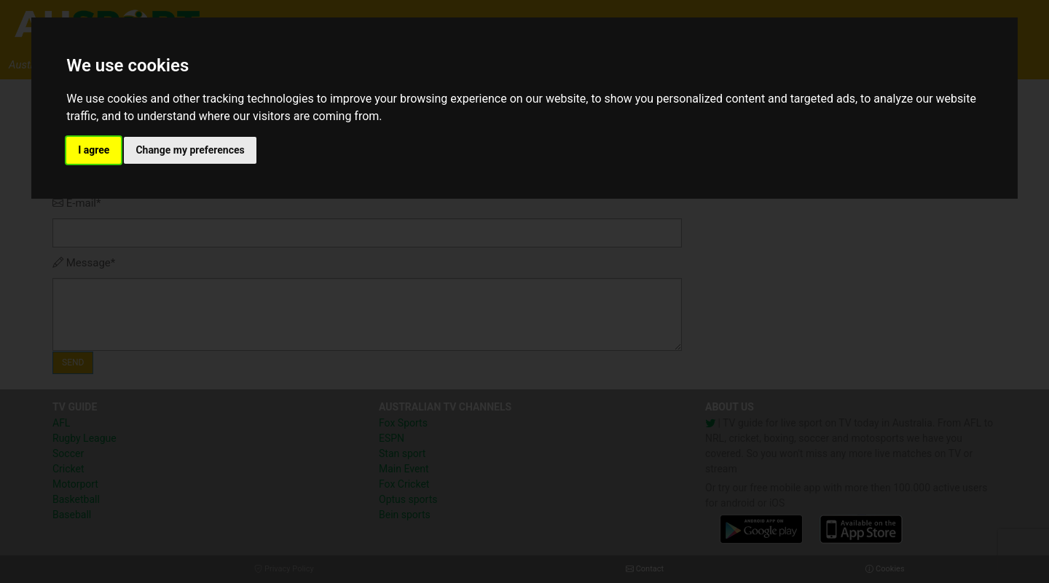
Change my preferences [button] (189, 150)
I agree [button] (93, 150)
